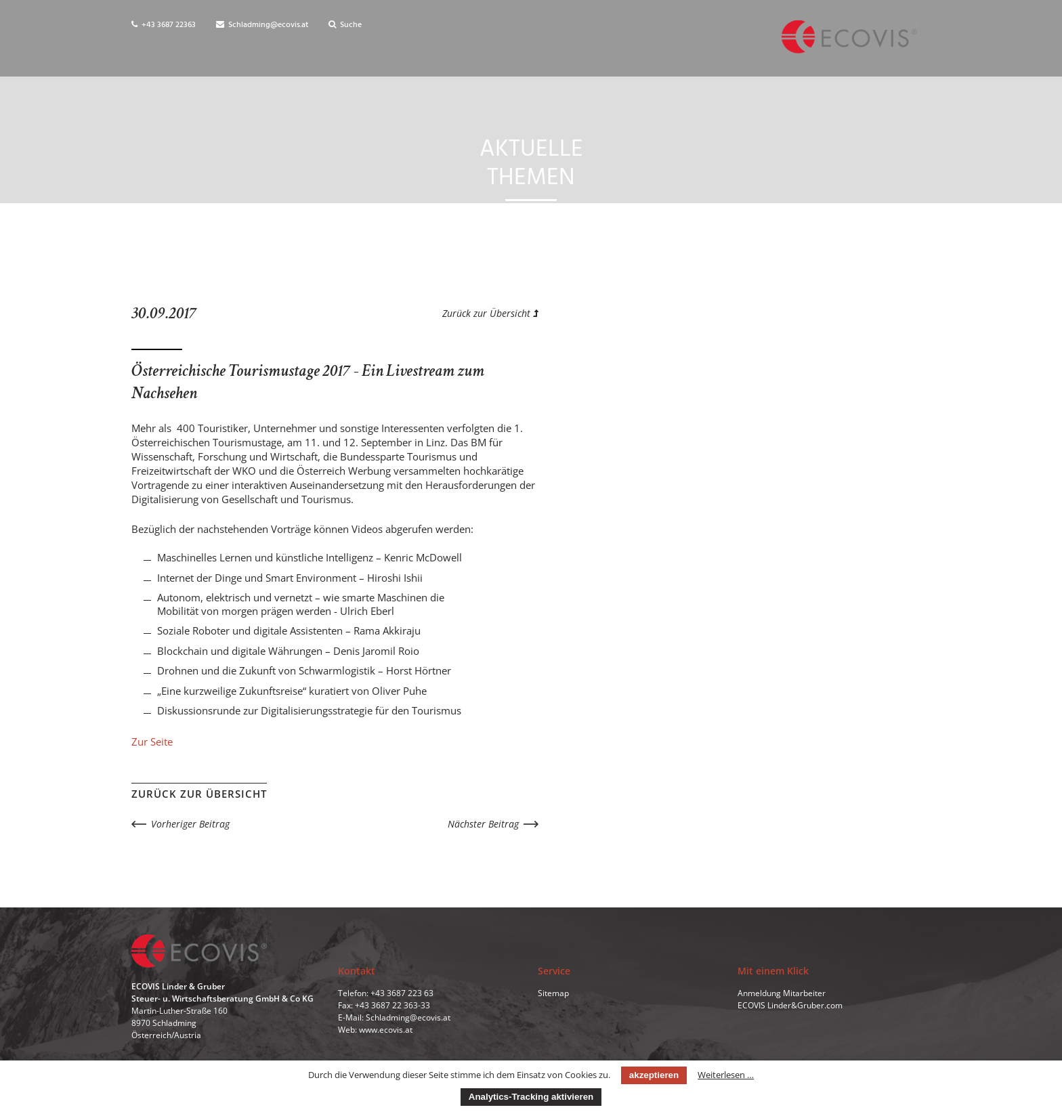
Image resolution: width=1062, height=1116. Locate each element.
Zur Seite (152, 741)
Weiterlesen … (726, 1075)
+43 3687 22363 (163, 25)
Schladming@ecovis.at (262, 25)
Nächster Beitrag (483, 823)
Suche (345, 25)
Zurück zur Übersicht (490, 313)
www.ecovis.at (385, 1029)
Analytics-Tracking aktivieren (531, 1097)
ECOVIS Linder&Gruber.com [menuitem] (790, 1005)
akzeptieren (654, 1075)
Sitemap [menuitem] (553, 993)
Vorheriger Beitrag (190, 823)
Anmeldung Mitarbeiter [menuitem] (782, 993)
